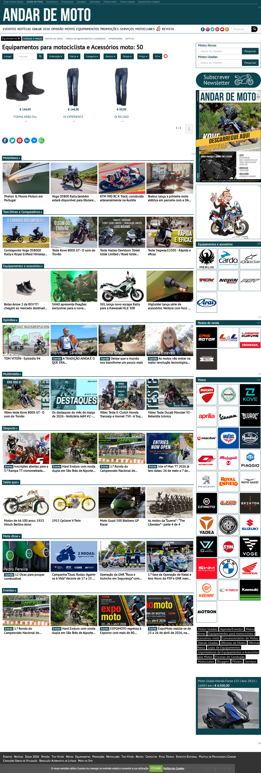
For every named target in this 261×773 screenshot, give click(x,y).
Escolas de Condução (230, 657)
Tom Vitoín (58, 756)
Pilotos (237, 661)
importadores (115, 38)
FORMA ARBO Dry (25, 117)
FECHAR (156, 768)
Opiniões (10, 320)
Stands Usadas (208, 643)
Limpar (7, 56)
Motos (70, 29)
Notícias (24, 29)
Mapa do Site (85, 760)
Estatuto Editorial (186, 756)
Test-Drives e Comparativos (22, 212)
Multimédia (12, 374)
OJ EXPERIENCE (73, 117)
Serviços (127, 29)
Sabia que (11, 482)
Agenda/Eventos (231, 629)
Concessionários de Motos (240, 638)
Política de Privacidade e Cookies (217, 756)
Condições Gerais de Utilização (20, 760)
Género (110, 56)
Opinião (57, 29)
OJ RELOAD (121, 117)
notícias (129, 38)
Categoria (92, 56)
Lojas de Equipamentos (224, 647)
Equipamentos (87, 29)
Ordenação (55, 56)
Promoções (109, 29)
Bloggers (223, 661)
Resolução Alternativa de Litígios (57, 760)
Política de (173, 768)
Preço (143, 56)
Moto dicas (12, 536)
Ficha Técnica (166, 756)
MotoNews (11, 158)
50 (157, 56)
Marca (74, 56)
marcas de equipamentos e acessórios (85, 38)
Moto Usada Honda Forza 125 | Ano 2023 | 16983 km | (228, 704)
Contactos (151, 756)
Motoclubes (145, 29)
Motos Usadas (207, 629)
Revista (168, 29)
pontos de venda (54, 38)
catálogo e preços (32, 38)
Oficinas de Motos (233, 643)
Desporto (10, 428)
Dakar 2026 (41, 29)
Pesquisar (250, 51)
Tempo (127, 56)
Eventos (9, 29)
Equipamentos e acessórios (23, 266)
